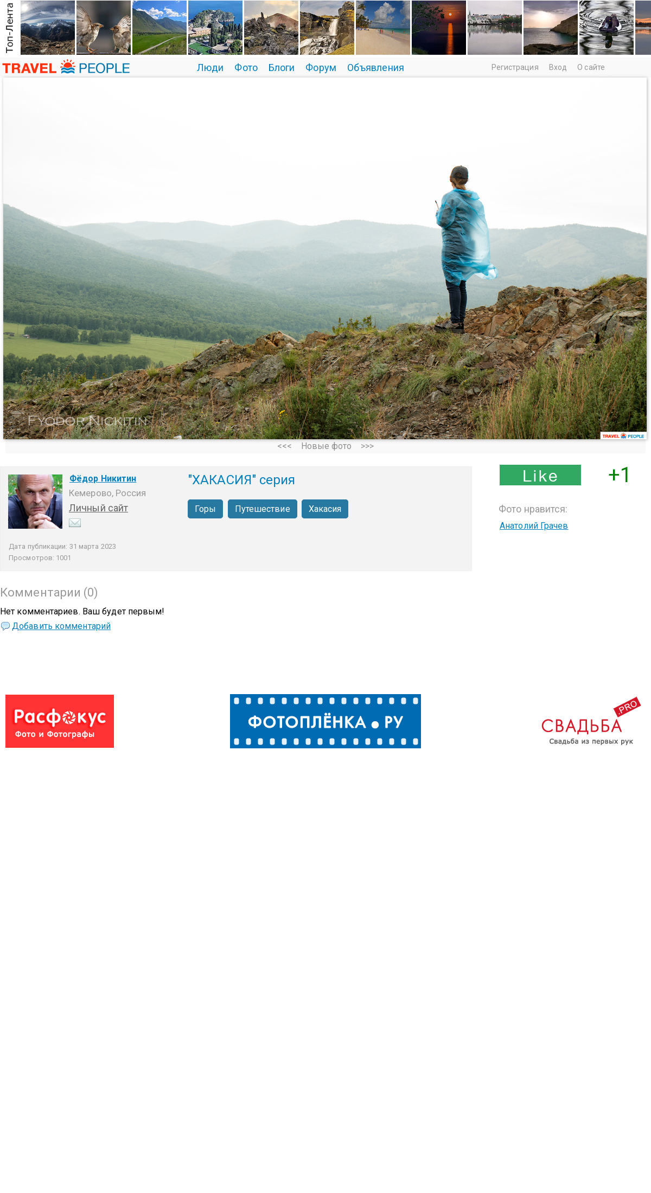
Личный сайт (98, 508)
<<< (284, 446)
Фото (245, 67)
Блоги (282, 67)
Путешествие (262, 509)
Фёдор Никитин (102, 478)
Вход (558, 67)
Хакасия (325, 509)
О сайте (591, 67)
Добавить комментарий (61, 626)
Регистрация (515, 67)
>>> (367, 446)
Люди (210, 67)
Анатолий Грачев (534, 526)
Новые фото (326, 446)
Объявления (375, 67)
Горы (205, 509)
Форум (320, 67)
